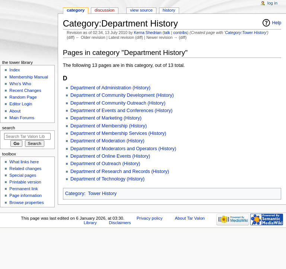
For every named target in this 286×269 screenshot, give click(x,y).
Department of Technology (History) (107, 179)
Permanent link (23, 188)
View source (141, 10)
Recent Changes (25, 90)
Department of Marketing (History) (106, 118)
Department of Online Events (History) (110, 156)
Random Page (22, 97)
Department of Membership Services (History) (118, 133)
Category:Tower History (245, 32)
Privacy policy (150, 218)
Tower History (102, 193)
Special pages (22, 175)
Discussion (104, 10)
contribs (180, 32)
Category (74, 193)
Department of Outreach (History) (105, 163)
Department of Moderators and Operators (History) (123, 148)
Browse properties (26, 202)
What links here (24, 162)
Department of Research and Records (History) (119, 171)
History (169, 10)
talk (167, 32)
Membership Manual (28, 77)
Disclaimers (120, 222)
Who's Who (20, 83)
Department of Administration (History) (110, 87)
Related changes (25, 168)
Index (14, 70)
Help (277, 22)
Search (8, 128)
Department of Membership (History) (108, 126)
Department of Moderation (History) (107, 140)
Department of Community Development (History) (122, 95)
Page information (25, 195)
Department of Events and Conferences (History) (121, 110)
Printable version (25, 182)
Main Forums (21, 117)
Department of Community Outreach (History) (117, 103)
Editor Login (20, 104)
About (14, 111)
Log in (272, 3)
